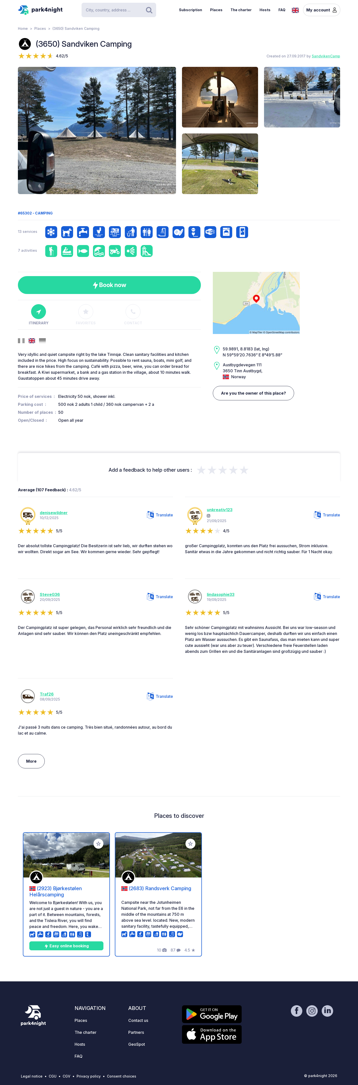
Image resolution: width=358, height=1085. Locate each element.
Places (216, 10)
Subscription (190, 10)
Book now (109, 285)
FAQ (281, 10)
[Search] (119, 10)
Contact (133, 314)
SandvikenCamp (326, 56)
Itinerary (38, 314)
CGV (66, 1076)
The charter (241, 10)
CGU (52, 1076)
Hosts (265, 10)
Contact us (138, 1020)
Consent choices (121, 1076)
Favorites (86, 314)
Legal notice (32, 1076)
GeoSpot (136, 1044)
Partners (136, 1032)
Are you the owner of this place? (253, 393)
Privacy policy (89, 1076)
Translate (160, 515)
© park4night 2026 (320, 1076)
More (31, 761)
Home (23, 28)
